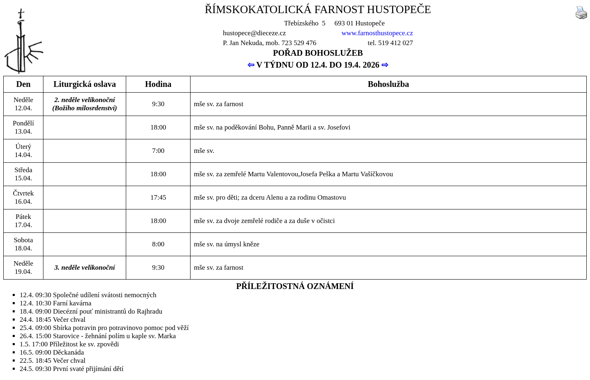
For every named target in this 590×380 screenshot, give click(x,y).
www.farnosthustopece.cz (377, 33)
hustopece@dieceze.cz (254, 33)
